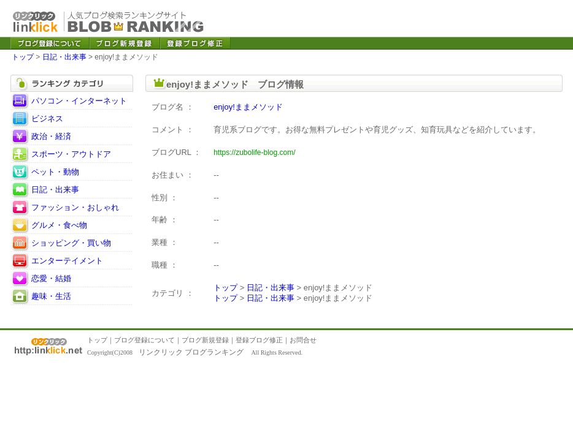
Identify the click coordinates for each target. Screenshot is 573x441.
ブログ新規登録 (205, 340)
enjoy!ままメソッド (248, 106)
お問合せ (303, 340)
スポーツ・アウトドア (71, 154)
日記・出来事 (64, 57)
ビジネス (47, 118)
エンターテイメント (67, 260)
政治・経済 (51, 136)
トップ (23, 57)
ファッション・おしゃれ (75, 207)
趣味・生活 (51, 296)
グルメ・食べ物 (59, 225)
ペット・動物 (55, 171)
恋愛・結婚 (51, 278)
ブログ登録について (144, 340)
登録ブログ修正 (259, 340)
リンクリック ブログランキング (191, 352)
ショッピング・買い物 (71, 242)
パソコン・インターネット (79, 100)
